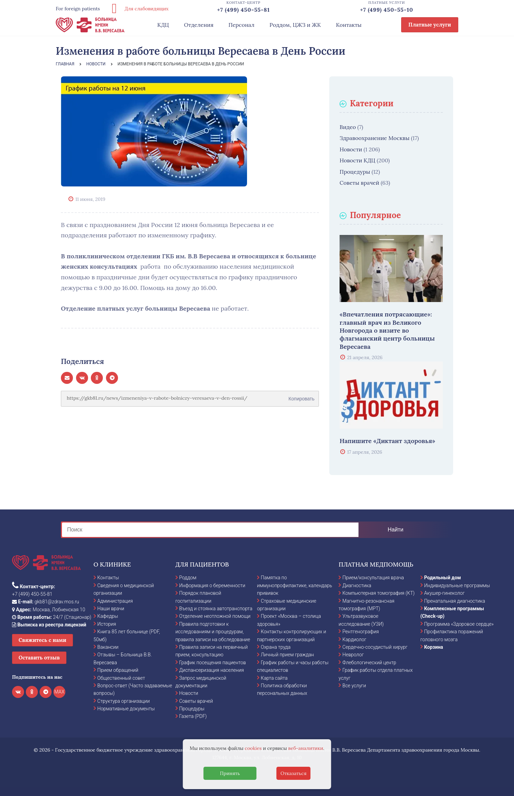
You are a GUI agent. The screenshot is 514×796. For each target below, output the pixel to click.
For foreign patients (78, 9)
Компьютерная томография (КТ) (378, 593)
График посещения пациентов (212, 662)
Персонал (241, 24)
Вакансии (108, 647)
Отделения (199, 24)
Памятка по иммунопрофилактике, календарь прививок (294, 585)
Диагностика (356, 585)
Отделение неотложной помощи (214, 616)
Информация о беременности (212, 585)
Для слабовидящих (138, 8)
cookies (253, 748)
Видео (348, 126)
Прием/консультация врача (373, 577)
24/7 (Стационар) (51, 617)
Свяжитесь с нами (42, 640)
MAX (59, 692)
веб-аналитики (305, 748)
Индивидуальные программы (457, 585)
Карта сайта (274, 678)
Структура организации (123, 701)
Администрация (115, 601)
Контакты (349, 24)
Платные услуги (429, 24)
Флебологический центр (369, 662)
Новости (351, 149)
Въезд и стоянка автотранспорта (216, 608)
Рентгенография (360, 631)
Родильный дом (442, 577)
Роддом (187, 577)
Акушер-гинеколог (444, 593)
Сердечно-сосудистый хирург (374, 647)
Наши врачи (110, 608)
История (106, 624)
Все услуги (354, 685)
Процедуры (355, 171)
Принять (230, 773)
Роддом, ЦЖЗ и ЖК (295, 24)
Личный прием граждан (287, 654)
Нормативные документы (126, 708)
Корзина (433, 647)
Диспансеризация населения (211, 670)
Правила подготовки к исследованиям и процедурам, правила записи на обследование (212, 631)
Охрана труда (275, 647)
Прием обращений (117, 670)
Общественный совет (121, 678)
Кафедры (107, 616)
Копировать (302, 396)
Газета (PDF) (193, 716)
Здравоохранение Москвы (374, 138)
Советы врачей (359, 182)
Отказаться (293, 773)
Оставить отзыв (39, 657)
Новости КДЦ (357, 160)
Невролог (353, 654)
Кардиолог (354, 639)
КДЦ (163, 24)
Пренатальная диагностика (454, 601)
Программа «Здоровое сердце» (459, 624)
